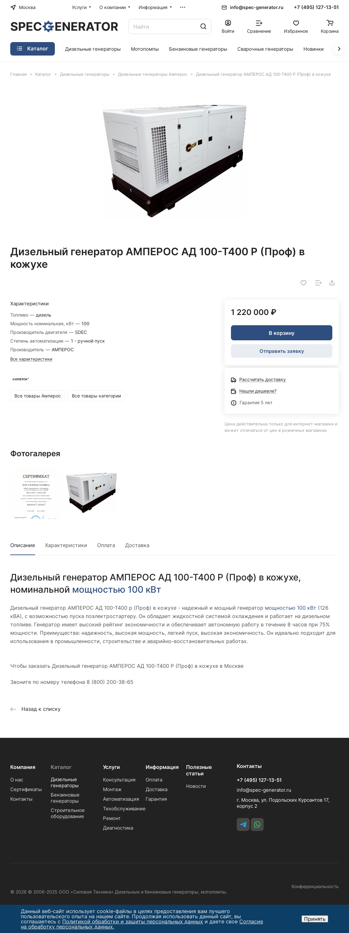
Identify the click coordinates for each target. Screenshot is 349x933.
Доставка (137, 545)
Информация (162, 767)
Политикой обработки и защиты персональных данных (132, 921)
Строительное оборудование (68, 813)
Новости (196, 786)
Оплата (106, 545)
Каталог (61, 767)
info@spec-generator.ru (257, 7)
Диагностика (118, 828)
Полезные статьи (199, 770)
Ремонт (112, 818)
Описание (22, 545)
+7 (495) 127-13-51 (316, 7)
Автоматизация (121, 799)
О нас (16, 780)
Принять (315, 919)
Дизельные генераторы (65, 782)
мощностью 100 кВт (116, 589)
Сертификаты (26, 789)
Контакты (21, 799)
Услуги (111, 767)
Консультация (119, 780)
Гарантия (156, 799)
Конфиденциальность (315, 886)
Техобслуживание (124, 809)
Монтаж (112, 789)
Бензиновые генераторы (65, 798)
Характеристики (66, 545)
